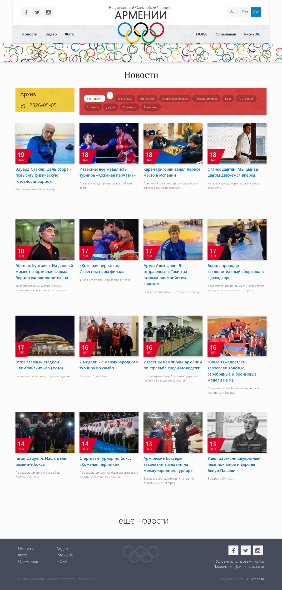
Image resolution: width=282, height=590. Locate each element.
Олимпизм (130, 107)
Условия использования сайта (240, 561)
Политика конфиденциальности (238, 566)
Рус (256, 11)
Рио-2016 (252, 33)
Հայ (233, 11)
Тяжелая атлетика (206, 98)
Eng (245, 11)
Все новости (94, 98)
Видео (51, 33)
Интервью (151, 107)
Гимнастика (246, 98)
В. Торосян (255, 578)
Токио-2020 (125, 98)
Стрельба (93, 107)
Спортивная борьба (175, 98)
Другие (110, 107)
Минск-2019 (147, 98)
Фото (69, 33)
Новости (29, 33)
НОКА (201, 33)
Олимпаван (226, 33)
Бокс (228, 98)
